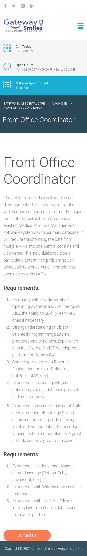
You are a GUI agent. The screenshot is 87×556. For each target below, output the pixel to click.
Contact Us (27, 535)
